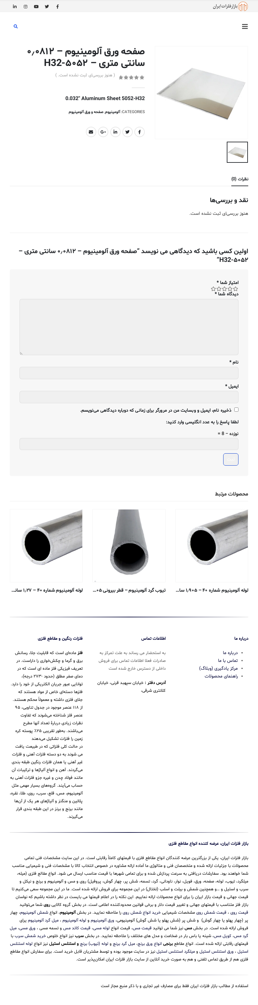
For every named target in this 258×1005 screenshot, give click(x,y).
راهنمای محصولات (221, 674)
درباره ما (230, 651)
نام (233, 361)
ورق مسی (27, 926)
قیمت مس (142, 926)
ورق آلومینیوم (102, 918)
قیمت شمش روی (211, 910)
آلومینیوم (112, 112)
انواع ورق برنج (150, 942)
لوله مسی (101, 926)
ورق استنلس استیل (216, 949)
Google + (103, 132)
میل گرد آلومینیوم (43, 918)
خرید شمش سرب (30, 934)
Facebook (139, 132)
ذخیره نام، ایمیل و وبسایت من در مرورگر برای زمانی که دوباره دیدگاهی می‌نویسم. (155, 409)
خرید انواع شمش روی (142, 910)
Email (91, 132)
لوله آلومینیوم (74, 918)
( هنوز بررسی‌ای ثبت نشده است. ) (85, 75)
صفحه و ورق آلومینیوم (86, 112)
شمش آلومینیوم (34, 910)
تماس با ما (228, 658)
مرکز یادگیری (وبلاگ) (218, 666)
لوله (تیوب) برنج (94, 942)
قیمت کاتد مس (76, 926)
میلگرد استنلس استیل (175, 949)
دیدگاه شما (226, 293)
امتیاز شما (227, 281)
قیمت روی (239, 910)
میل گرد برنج (124, 942)
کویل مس (222, 934)
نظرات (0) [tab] (239, 178)
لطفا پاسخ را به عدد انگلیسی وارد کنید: (202, 421)
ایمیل (232, 385)
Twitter (127, 132)
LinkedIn (115, 132)
